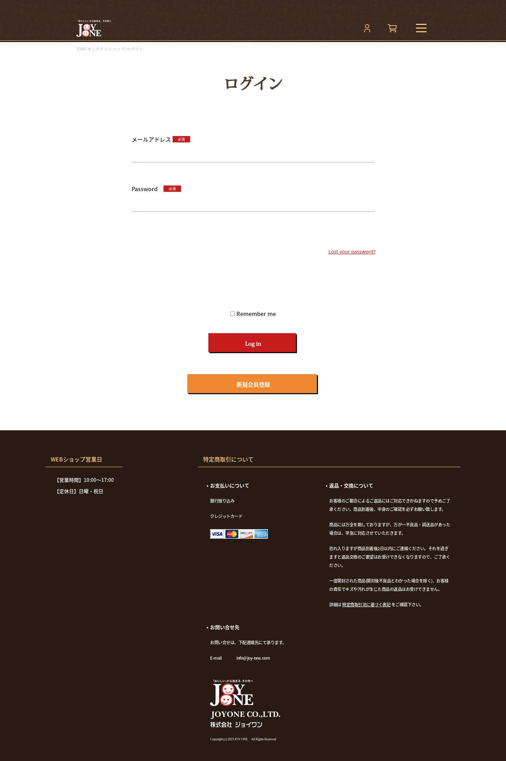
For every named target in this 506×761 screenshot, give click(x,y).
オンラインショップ (106, 49)
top (80, 49)
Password (147, 188)
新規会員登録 (253, 385)
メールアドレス (151, 139)
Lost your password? (351, 251)
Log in (253, 343)
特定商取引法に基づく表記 (366, 604)
